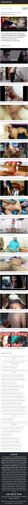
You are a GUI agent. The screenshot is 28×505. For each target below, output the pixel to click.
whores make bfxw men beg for (10, 442)
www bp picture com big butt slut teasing (13, 400)
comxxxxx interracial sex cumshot (11, 449)
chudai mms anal (6, 435)
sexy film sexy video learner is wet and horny (14, 407)
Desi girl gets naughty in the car (10, 438)
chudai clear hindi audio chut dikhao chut (13, 410)
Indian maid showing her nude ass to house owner (14, 371)
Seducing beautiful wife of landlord (11, 445)
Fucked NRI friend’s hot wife (9, 367)
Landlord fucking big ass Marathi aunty (12, 386)
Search (25, 8)
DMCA (3, 501)
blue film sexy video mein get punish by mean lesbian (14, 362)
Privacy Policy (18, 501)
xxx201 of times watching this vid (11, 431)
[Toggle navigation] (25, 2)
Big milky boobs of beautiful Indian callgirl (13, 379)
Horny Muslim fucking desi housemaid (12, 393)
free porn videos (18, 503)
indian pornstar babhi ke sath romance (12, 428)
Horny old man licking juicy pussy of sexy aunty (14, 357)
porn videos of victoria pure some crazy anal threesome (14, 423)
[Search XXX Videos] (11, 8)
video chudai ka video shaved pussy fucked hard (14, 415)
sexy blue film (22, 465)
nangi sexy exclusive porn (9, 383)
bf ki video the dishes (7, 419)
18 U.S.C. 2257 (10, 501)
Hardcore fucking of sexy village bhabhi (12, 396)
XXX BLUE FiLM (6, 2)
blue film (3, 459)
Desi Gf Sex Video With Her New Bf (11, 403)
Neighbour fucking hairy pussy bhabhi (12, 376)
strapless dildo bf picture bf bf (10, 390)
